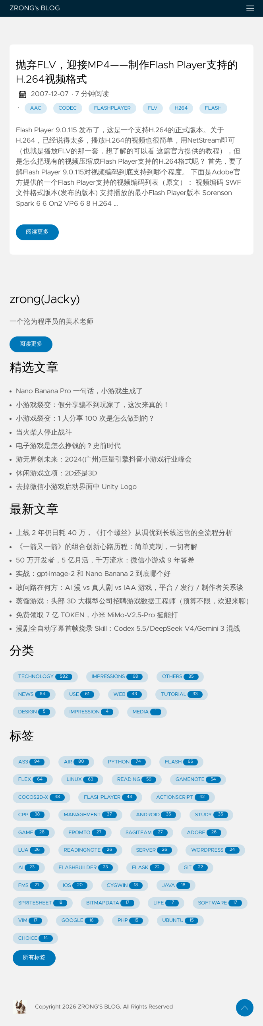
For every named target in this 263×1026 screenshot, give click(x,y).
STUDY (211, 815)
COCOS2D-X (41, 797)
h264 (181, 108)
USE (81, 694)
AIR (76, 762)
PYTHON (127, 762)
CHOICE (35, 938)
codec (67, 108)
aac (35, 108)
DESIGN (34, 712)
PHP (130, 921)
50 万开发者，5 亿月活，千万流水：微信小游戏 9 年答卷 (105, 560)
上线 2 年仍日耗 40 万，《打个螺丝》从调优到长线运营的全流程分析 (124, 533)
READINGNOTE (90, 850)
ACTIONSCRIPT (182, 797)
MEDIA (147, 712)
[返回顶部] (244, 1007)
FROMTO (87, 832)
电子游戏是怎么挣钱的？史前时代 (68, 446)
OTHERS (180, 677)
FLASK (148, 867)
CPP (31, 815)
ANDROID (156, 815)
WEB (127, 694)
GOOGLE (80, 921)
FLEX (33, 780)
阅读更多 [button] (31, 344)
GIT (196, 867)
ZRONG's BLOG (122, 8)
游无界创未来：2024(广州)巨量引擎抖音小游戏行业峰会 (104, 459)
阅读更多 (37, 232)
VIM (30, 921)
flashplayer (112, 108)
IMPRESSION (91, 712)
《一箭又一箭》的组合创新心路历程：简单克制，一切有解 (106, 547)
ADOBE (204, 832)
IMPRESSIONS (117, 677)
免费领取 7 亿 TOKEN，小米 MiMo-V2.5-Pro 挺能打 (97, 615)
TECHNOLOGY (45, 677)
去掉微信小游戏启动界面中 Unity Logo (76, 487)
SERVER (154, 850)
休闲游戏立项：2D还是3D (56, 473)
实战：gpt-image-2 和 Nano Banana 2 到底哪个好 (93, 574)
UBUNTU (180, 921)
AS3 (31, 762)
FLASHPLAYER (110, 797)
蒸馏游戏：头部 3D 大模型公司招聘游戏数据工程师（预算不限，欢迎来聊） (134, 601)
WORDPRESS (215, 850)
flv (153, 108)
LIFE (166, 903)
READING (136, 780)
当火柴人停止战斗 (44, 432)
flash (213, 108)
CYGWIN (125, 885)
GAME (33, 832)
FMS (31, 885)
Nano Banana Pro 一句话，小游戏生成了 (79, 391)
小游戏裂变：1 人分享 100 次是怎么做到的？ (85, 418)
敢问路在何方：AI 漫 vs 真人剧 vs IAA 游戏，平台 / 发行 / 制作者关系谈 (130, 587)
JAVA (176, 885)
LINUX (82, 780)
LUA (31, 850)
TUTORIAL (181, 694)
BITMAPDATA (110, 903)
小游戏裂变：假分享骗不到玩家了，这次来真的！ (93, 405)
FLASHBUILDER (86, 867)
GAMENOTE (198, 780)
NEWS (34, 694)
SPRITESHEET (42, 903)
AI (28, 867)
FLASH (181, 762)
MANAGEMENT (90, 815)
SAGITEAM (147, 832)
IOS (75, 885)
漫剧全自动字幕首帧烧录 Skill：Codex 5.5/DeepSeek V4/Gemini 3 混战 (128, 628)
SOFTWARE (220, 903)
